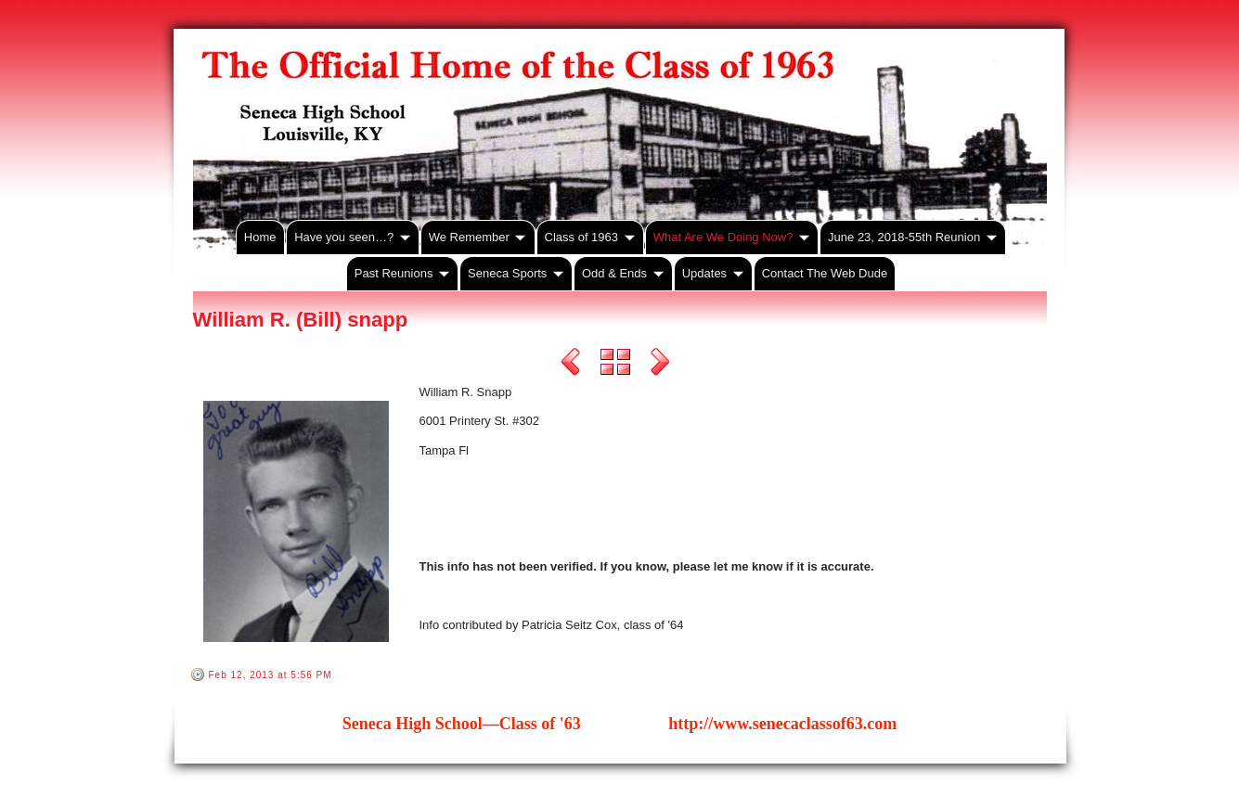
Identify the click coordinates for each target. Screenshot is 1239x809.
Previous (570, 364)
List (615, 364)
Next (659, 364)
